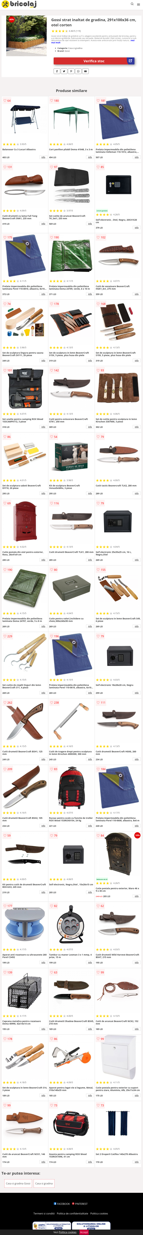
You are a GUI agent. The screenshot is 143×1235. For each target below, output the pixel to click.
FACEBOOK (62, 1204)
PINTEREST (79, 1204)
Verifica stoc (109, 60)
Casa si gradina (44, 1183)
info (43, 157)
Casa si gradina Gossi (18, 1183)
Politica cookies (99, 1213)
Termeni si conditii (44, 1213)
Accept (84, 1232)
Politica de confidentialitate (72, 1213)
